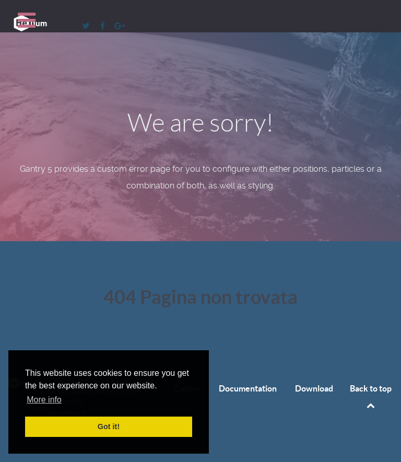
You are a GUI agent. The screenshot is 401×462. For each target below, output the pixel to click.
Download (314, 388)
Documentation (248, 388)
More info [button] (44, 399)
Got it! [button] (109, 426)
